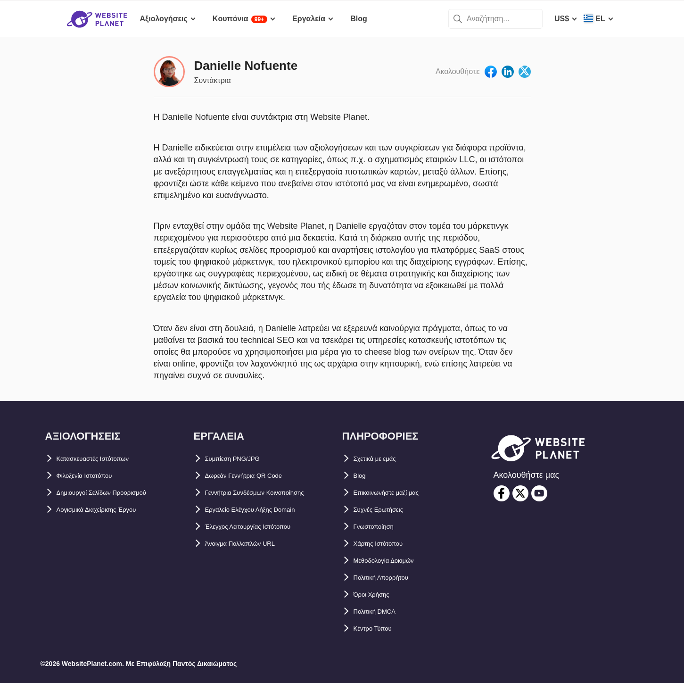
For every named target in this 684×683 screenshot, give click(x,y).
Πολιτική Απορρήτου (391, 578)
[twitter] (520, 493)
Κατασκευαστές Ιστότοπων (105, 459)
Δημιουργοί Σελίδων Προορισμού (116, 493)
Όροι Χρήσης (377, 595)
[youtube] (539, 493)
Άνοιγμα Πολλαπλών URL (251, 544)
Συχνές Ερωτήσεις (386, 510)
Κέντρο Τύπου (379, 629)
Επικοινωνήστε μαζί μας (397, 493)
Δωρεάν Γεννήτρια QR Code (255, 476)
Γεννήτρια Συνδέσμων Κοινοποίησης (271, 493)
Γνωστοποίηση (381, 527)
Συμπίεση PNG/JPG (240, 459)
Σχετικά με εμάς (381, 459)
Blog (362, 476)
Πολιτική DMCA (381, 612)
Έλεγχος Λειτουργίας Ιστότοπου (262, 527)
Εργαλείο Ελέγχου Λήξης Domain (264, 510)
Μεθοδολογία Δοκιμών (394, 561)
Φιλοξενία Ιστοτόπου (94, 476)
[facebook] (502, 493)
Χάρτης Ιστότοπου (386, 544)
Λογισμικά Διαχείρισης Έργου (110, 510)
